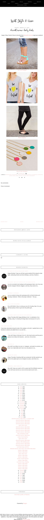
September (21, 407)
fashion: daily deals (22, 450)
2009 (21, 482)
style (21, 1)
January (22, 472)
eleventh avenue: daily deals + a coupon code (23, 418)
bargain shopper (11, 174)
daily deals (21, 174)
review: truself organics (22, 458)
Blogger (25, 503)
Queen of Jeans (12, 355)
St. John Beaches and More (16, 333)
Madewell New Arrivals (15, 366)
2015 (21, 400)
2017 (21, 397)
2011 (21, 478)
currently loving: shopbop (23, 462)
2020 (21, 392)
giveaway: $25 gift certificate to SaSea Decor (21, 282)
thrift (17, 3)
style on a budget (29, 175)
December (21, 402)
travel (30, 1)
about (13, 1)
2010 (21, 480)
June (22, 412)
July (22, 410)
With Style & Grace (22, 21)
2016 (21, 398)
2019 (21, 393)
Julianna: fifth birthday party (22, 442)
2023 (21, 387)
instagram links (22, 5)
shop (35, 3)
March (21, 417)
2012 (21, 477)
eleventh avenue (31, 174)
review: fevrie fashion (23, 437)
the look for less (6, 326)
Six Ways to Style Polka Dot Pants (18, 271)
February (22, 470)
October (22, 405)
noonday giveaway (13, 293)
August (22, 408)
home (4, 1)
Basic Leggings (22, 137)
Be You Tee (22, 104)
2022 (21, 388)
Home (21, 221)
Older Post (4, 221)
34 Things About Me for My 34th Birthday (20, 315)
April (22, 415)
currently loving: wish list (23, 447)
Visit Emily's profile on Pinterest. (22, 494)
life (9, 3)
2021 (21, 390)
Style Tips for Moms (14, 303)
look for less (13, 175)
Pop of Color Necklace (22, 171)
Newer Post (39, 221)
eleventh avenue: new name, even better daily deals (22, 448)
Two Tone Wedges (22, 70)
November (21, 403)
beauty (39, 1)
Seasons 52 (11, 344)
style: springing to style (22, 433)
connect (26, 3)
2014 (21, 473)
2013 (21, 475)
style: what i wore (23, 425)
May (22, 413)
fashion (40, 174)
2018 (21, 395)
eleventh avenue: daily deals (23, 420)
